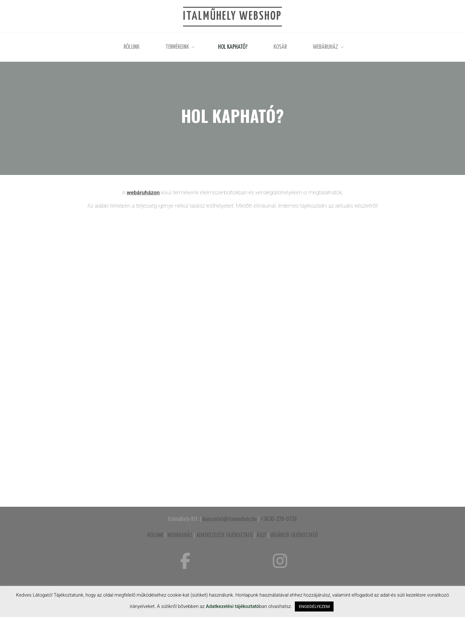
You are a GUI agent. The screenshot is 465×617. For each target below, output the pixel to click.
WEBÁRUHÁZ (179, 535)
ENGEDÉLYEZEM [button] (314, 606)
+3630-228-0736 (279, 518)
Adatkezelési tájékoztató (232, 606)
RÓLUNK (155, 535)
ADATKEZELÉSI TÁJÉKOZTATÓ (224, 535)
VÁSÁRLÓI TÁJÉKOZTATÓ (294, 535)
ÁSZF (261, 535)
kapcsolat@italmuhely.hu (229, 518)
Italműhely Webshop (232, 16)
